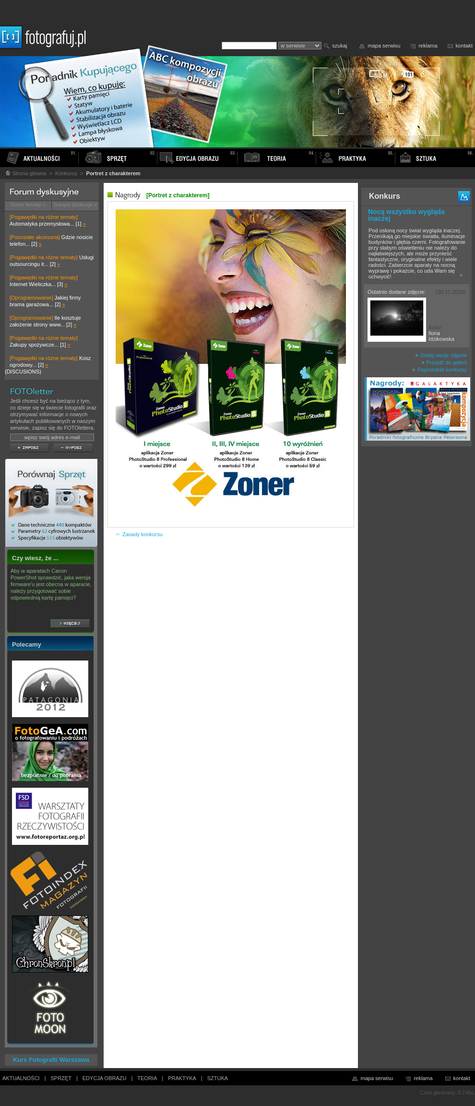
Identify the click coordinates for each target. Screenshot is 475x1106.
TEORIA (147, 1078)
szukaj (339, 45)
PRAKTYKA (182, 1078)
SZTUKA (217, 1078)
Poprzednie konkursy (439, 370)
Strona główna (25, 173)
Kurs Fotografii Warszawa (51, 1059)
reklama (427, 45)
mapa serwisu (384, 45)
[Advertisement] (416, 602)
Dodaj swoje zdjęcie (441, 355)
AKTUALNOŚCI (21, 1078)
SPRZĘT (61, 1078)
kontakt (464, 45)
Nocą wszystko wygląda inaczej (406, 215)
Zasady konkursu (139, 534)
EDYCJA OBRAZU (105, 1078)
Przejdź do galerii (444, 362)
